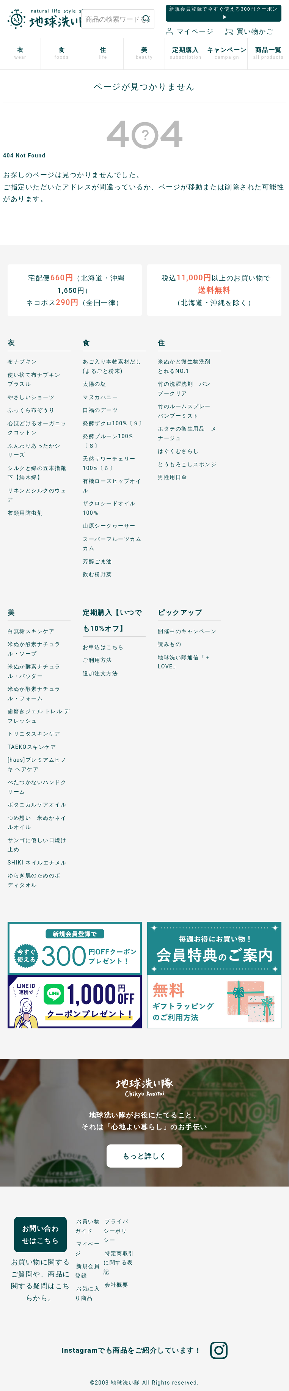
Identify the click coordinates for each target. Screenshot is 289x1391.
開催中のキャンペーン (187, 631)
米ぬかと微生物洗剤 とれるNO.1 (187, 366)
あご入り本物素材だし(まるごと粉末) (112, 366)
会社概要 (116, 1285)
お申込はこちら (103, 647)
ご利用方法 (97, 660)
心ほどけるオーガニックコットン (37, 427)
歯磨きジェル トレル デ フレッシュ (39, 716)
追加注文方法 (100, 673)
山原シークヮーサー (109, 526)
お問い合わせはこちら (40, 1234)
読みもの (169, 644)
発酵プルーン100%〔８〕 (108, 441)
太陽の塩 (94, 384)
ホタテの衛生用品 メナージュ (187, 433)
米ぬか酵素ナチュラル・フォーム (34, 693)
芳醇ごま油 (97, 561)
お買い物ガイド (87, 1226)
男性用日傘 (172, 477)
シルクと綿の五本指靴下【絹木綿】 (37, 472)
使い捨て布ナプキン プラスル (37, 379)
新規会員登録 (87, 1271)
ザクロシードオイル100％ (109, 508)
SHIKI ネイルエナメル (37, 862)
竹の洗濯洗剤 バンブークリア (184, 388)
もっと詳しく (145, 1156)
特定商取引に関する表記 (119, 1262)
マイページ (190, 31)
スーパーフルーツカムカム (112, 543)
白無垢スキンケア (31, 631)
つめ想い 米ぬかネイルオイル (37, 822)
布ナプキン (22, 361)
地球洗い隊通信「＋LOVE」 (184, 662)
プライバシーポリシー (116, 1230)
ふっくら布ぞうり (31, 410)
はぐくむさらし (178, 451)
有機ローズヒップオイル (112, 486)
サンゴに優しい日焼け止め (37, 844)
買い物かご (249, 31)
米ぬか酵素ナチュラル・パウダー (34, 671)
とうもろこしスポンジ (187, 464)
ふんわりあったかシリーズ (34, 450)
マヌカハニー (100, 397)
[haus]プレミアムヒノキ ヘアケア (37, 764)
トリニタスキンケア (34, 734)
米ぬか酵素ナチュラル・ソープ (34, 649)
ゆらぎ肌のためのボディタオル (34, 880)
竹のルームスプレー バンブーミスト (187, 411)
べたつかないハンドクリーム (37, 787)
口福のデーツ (100, 410)
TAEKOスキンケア (32, 746)
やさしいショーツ (31, 397)
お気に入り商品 (87, 1293)
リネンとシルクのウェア (37, 495)
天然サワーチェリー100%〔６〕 (109, 463)
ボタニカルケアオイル (37, 805)
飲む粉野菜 (97, 574)
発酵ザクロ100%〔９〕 (114, 423)
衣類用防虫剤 (25, 512)
